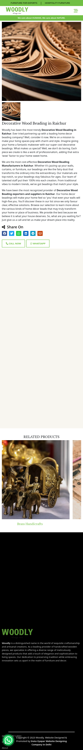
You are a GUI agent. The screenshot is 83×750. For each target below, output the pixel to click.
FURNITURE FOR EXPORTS (24, 3)
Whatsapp (37, 243)
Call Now (13, 243)
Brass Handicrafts (40, 524)
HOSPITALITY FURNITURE (57, 3)
